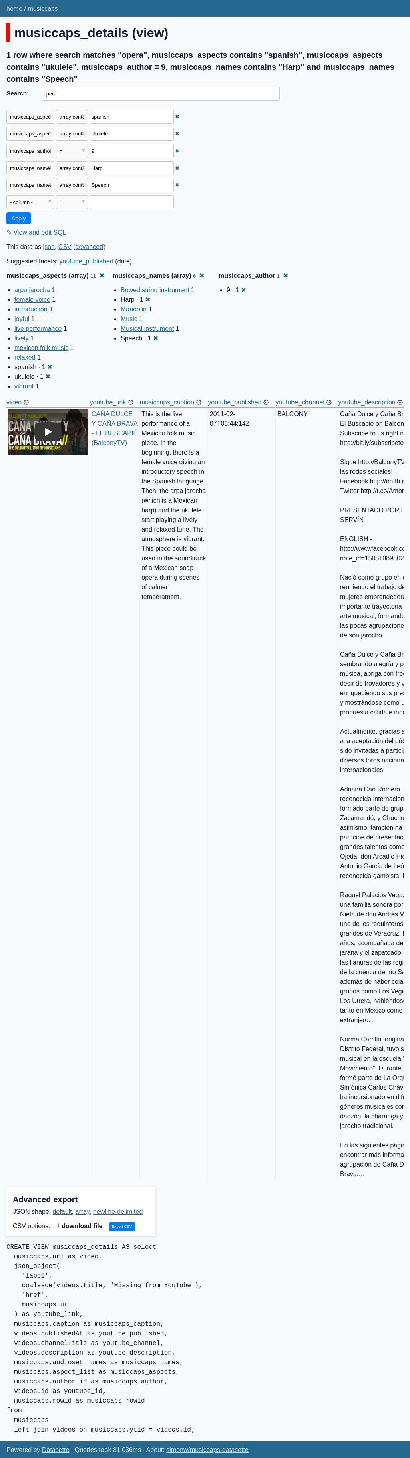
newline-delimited (118, 1211)
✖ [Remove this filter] (177, 117)
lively (21, 338)
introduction (31, 309)
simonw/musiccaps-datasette (207, 1449)
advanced (89, 246)
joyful (21, 318)
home (14, 8)
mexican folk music (41, 347)
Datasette (55, 1449)
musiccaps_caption (167, 402)
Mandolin (134, 309)
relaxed (24, 357)
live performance (38, 328)
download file (78, 1226)
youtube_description (366, 402)
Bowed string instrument (155, 290)
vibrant (24, 386)
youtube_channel (299, 402)
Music (129, 318)
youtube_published (86, 261)
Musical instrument (147, 328)
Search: (17, 93)
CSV (65, 246)
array (83, 1211)
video (14, 402)
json (49, 246)
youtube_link (108, 402)
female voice (32, 299)
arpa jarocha (32, 290)
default (62, 1211)
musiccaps (43, 8)
